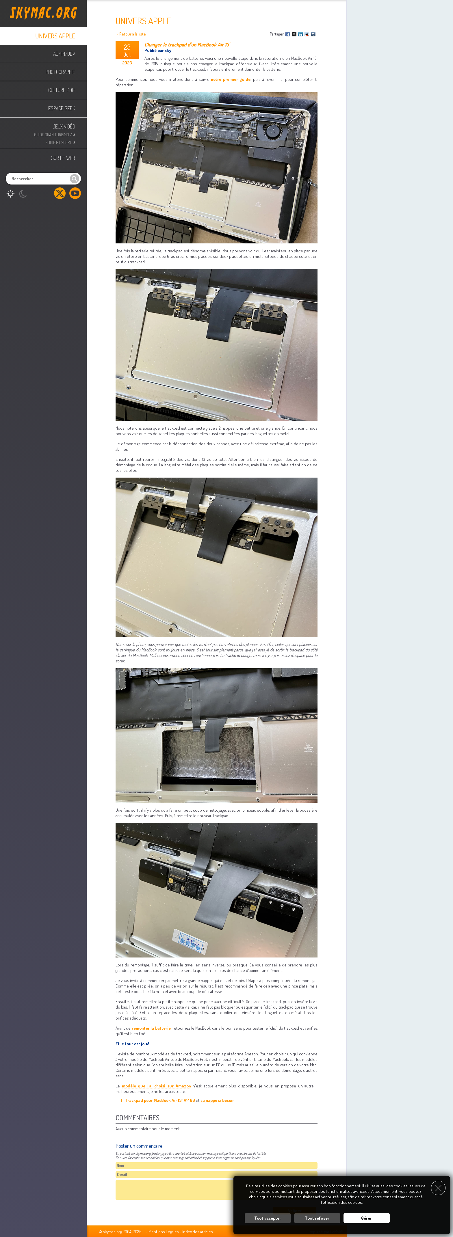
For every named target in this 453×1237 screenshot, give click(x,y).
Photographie (60, 72)
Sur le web (63, 158)
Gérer (366, 1218)
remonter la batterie (151, 1028)
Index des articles (197, 1231)
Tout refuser (317, 1218)
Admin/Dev (64, 54)
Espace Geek (61, 108)
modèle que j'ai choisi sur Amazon (156, 1086)
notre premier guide (230, 79)
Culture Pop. (61, 90)
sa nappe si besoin (217, 1100)
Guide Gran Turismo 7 (54, 134)
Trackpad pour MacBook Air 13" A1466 (160, 1100)
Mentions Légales (163, 1231)
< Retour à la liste (131, 34)
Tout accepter (267, 1218)
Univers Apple (55, 36)
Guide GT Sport (60, 142)
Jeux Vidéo (64, 126)
